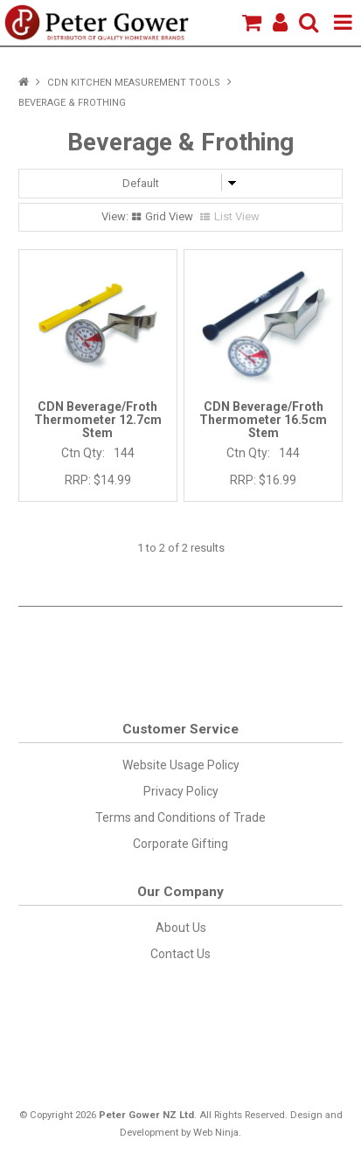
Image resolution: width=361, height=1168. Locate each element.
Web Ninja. (217, 1132)
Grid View (169, 216)
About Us (181, 928)
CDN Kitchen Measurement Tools (133, 82)
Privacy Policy (181, 791)
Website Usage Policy (181, 765)
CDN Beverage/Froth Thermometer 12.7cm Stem (98, 420)
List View (237, 216)
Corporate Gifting (180, 844)
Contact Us (180, 954)
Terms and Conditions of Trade (180, 817)
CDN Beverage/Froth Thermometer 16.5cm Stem (263, 420)
